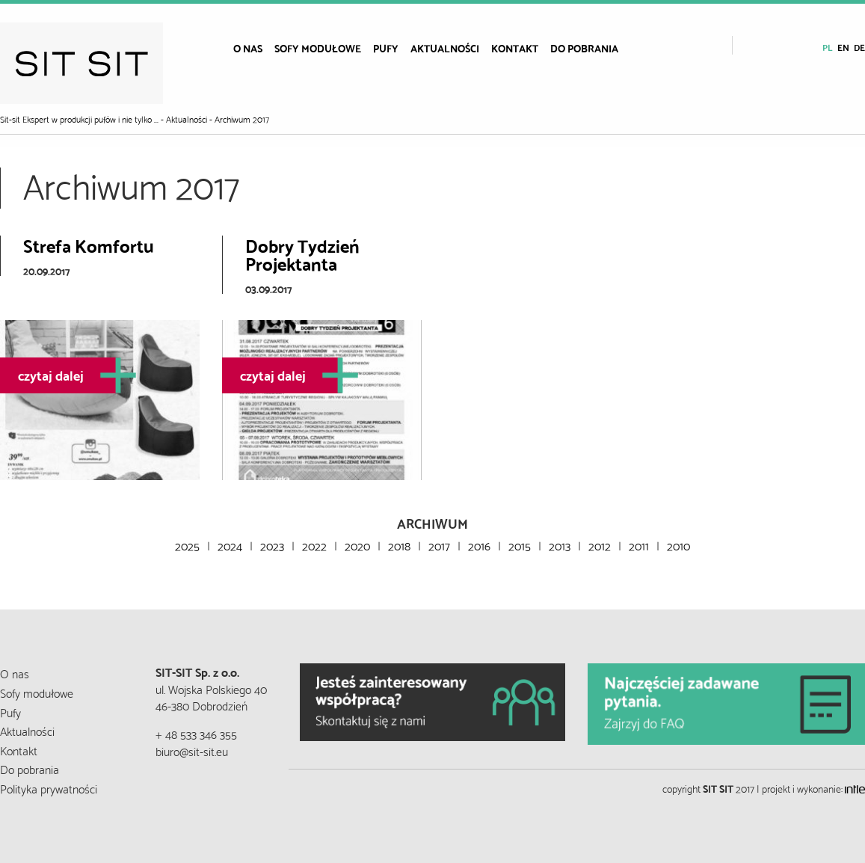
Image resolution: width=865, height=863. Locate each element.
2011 (639, 545)
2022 (314, 545)
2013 (559, 545)
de (859, 47)
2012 (599, 545)
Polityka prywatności (48, 788)
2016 (479, 545)
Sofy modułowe (317, 48)
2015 (519, 545)
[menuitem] (247, 47)
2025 (187, 545)
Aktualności (444, 48)
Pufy (385, 48)
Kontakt (514, 48)
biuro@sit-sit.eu (192, 750)
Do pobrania (584, 48)
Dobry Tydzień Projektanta (302, 253)
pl (827, 47)
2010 (678, 545)
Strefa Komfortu (88, 244)
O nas (247, 48)
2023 (272, 545)
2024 (230, 545)
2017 (439, 545)
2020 (357, 545)
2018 (399, 545)
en (843, 47)
